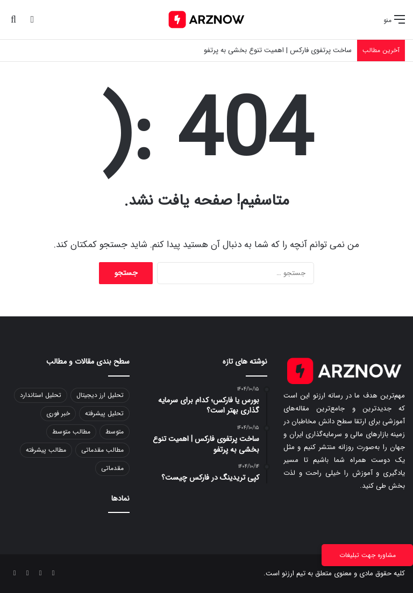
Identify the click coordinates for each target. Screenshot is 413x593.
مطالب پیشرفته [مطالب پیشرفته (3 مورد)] (46, 450)
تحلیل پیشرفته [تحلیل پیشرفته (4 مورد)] (104, 413)
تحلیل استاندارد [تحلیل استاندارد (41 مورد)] (40, 395)
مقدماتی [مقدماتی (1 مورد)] (112, 468)
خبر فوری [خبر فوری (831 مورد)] (58, 413)
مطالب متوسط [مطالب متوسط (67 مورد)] (71, 431)
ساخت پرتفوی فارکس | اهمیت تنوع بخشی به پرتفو (278, 50)
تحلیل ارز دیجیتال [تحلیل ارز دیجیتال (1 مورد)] (100, 395)
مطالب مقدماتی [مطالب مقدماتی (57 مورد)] (102, 450)
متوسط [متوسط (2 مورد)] (114, 431)
